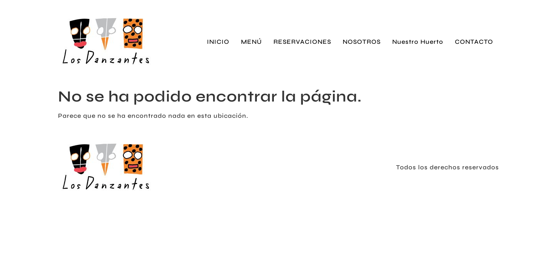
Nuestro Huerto (417, 41)
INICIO (218, 41)
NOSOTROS (362, 41)
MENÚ (251, 41)
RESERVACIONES (302, 41)
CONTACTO (474, 41)
